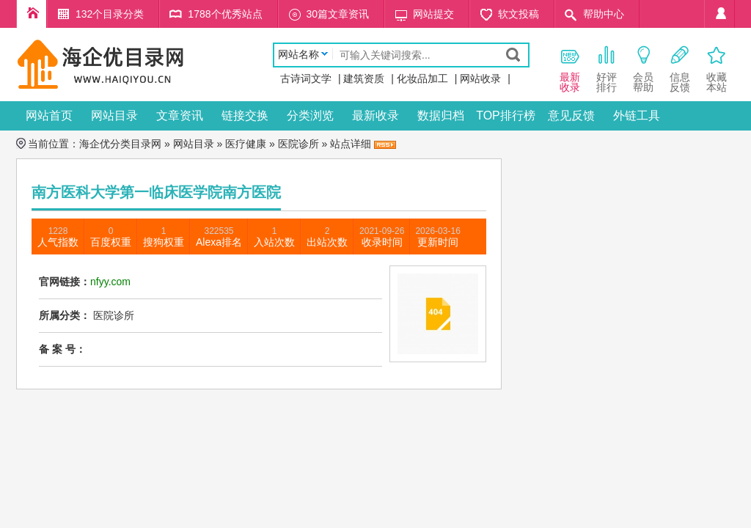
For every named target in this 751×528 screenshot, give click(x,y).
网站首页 (49, 115)
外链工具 (636, 115)
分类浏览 (310, 115)
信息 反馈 (680, 68)
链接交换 (244, 115)
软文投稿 (518, 14)
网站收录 (480, 78)
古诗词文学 (305, 78)
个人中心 (719, 14)
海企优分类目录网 (120, 144)
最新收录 (375, 115)
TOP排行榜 (505, 115)
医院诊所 (298, 144)
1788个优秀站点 (225, 14)
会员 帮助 (643, 68)
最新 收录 (570, 68)
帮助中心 (603, 14)
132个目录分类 (110, 14)
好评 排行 (606, 68)
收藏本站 (716, 68)
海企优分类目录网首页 (31, 14)
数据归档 (440, 115)
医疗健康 (245, 144)
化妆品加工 (422, 78)
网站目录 (114, 115)
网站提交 (433, 14)
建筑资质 (363, 78)
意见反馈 (571, 115)
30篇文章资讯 (338, 14)
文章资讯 (179, 115)
